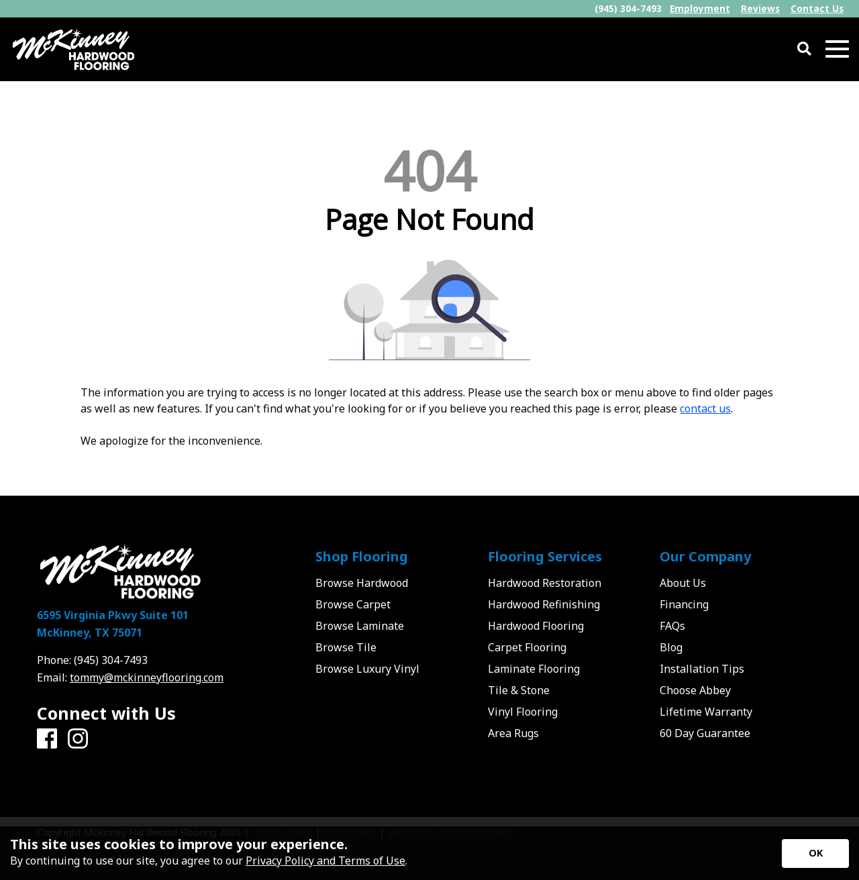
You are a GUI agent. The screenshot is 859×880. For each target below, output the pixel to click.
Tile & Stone (519, 690)
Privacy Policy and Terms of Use (325, 860)
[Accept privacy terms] (815, 853)
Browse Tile (345, 647)
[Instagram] (78, 739)
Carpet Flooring (527, 647)
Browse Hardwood (361, 583)
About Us (683, 583)
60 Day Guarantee (705, 733)
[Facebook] (47, 739)
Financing (684, 604)
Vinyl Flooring (523, 711)
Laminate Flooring (534, 668)
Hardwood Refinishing (544, 604)
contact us (705, 408)
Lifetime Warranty (706, 711)
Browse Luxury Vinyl (367, 668)
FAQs (672, 625)
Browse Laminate (359, 625)
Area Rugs (513, 733)
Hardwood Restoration (544, 583)
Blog (671, 647)
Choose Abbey (695, 690)
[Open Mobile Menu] (837, 49)
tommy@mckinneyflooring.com (146, 677)
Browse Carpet (353, 604)
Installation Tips (702, 668)
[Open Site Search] (804, 49)
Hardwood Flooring (536, 625)
